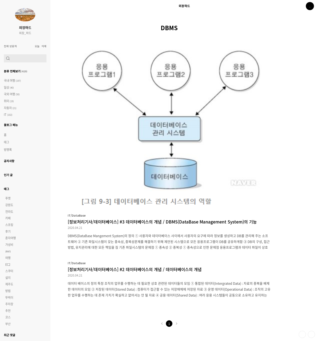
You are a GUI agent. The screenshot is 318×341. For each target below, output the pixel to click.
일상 (9, 87)
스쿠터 (9, 271)
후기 (8, 231)
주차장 (9, 304)
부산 (8, 324)
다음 (176, 323)
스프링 (9, 224)
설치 (8, 277)
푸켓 (8, 198)
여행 (8, 257)
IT (8, 114)
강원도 (9, 205)
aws (8, 251)
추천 (8, 310)
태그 (6, 142)
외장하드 (25, 27)
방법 (8, 291)
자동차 (10, 108)
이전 (162, 323)
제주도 (9, 284)
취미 (9, 101)
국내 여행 (12, 80)
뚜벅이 (9, 297)
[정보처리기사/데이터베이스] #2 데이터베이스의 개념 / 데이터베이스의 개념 (135, 269)
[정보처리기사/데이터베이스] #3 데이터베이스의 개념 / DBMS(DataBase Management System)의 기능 (162, 222)
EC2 (7, 264)
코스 (8, 317)
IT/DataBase (77, 215)
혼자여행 (10, 238)
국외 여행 (12, 94)
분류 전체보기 (15, 71)
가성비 (9, 244)
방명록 (8, 149)
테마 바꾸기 (302, 334)
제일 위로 (311, 334)
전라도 (9, 211)
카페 (8, 218)
